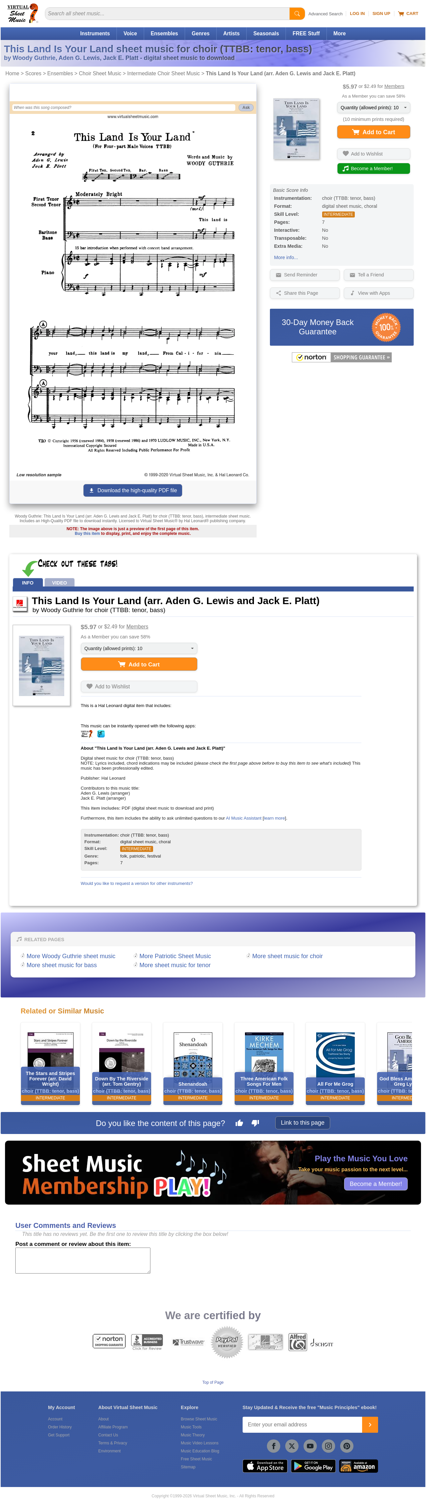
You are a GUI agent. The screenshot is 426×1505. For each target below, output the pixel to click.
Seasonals (266, 33)
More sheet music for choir (287, 956)
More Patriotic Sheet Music (175, 956)
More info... (286, 257)
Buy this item (87, 533)
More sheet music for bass (62, 965)
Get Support (59, 1435)
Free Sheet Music (196, 1459)
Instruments (95, 33)
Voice (130, 33)
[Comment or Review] (82, 1261)
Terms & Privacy (112, 1443)
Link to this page (302, 1122)
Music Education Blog (200, 1451)
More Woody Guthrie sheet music (71, 956)
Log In (357, 13)
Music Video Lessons (199, 1443)
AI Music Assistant (244, 818)
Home (12, 73)
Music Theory (193, 1435)
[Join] (370, 1425)
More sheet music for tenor (175, 965)
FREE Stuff (306, 33)
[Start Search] (297, 14)
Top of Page (213, 1382)
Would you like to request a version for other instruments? (137, 883)
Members (394, 86)
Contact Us (108, 1435)
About (103, 1419)
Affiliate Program (112, 1427)
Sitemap (188, 1467)
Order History (60, 1427)
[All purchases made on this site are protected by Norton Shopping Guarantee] (342, 361)
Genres (201, 33)
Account (55, 1419)
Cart (408, 13)
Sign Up (381, 13)
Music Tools (191, 1427)
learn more (274, 818)
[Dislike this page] (255, 1124)
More (339, 33)
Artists (231, 33)
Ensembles (164, 33)
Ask (246, 107)
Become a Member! (376, 1183)
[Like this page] (239, 1124)
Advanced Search (326, 13)
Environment (109, 1451)
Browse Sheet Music (199, 1419)
